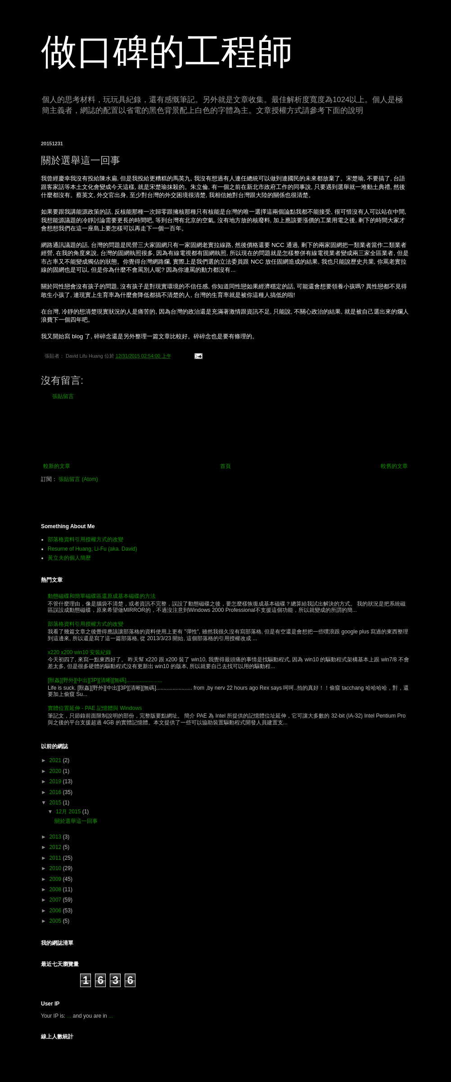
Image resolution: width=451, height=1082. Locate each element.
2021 (56, 760)
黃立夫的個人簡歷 (69, 558)
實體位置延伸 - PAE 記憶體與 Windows (95, 708)
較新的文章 (56, 466)
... (69, 1016)
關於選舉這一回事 (76, 821)
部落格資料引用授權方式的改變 (85, 539)
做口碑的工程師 (167, 51)
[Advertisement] (225, 431)
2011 (56, 858)
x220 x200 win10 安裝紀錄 (79, 652)
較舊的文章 (394, 466)
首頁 (225, 466)
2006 (56, 910)
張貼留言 (63, 396)
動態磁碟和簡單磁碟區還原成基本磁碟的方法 (102, 596)
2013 (56, 837)
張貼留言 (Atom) (78, 479)
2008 (56, 889)
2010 (56, 868)
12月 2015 (69, 811)
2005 (56, 921)
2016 (56, 792)
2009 (56, 879)
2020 (56, 771)
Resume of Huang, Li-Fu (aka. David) (92, 549)
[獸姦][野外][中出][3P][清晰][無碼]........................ (105, 680)
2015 (56, 802)
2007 (56, 900)
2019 (56, 781)
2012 (56, 847)
